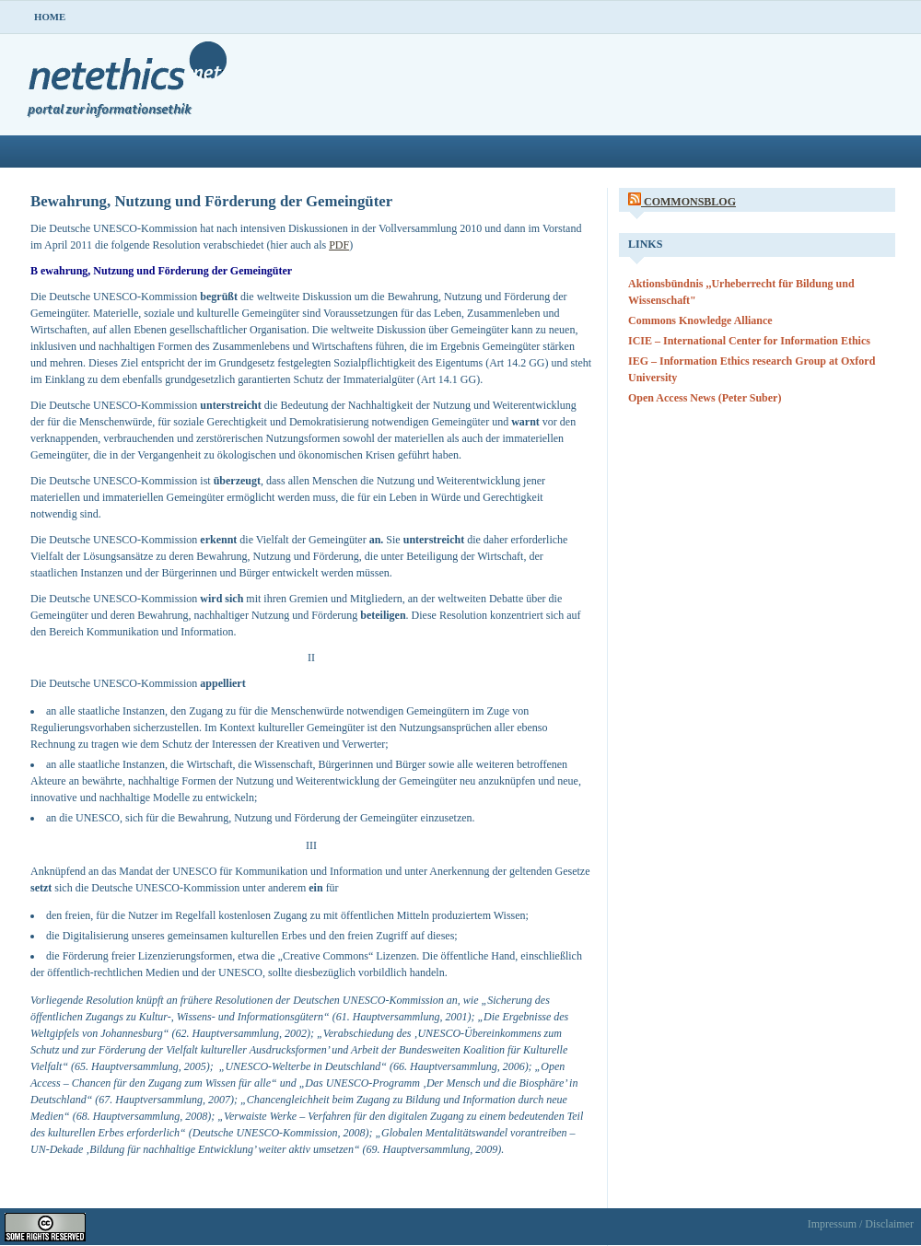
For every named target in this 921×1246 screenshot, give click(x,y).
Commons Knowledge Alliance (700, 320)
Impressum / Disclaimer (861, 1223)
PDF (339, 245)
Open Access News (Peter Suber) (704, 397)
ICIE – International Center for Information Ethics (749, 340)
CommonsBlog (690, 201)
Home (49, 16)
